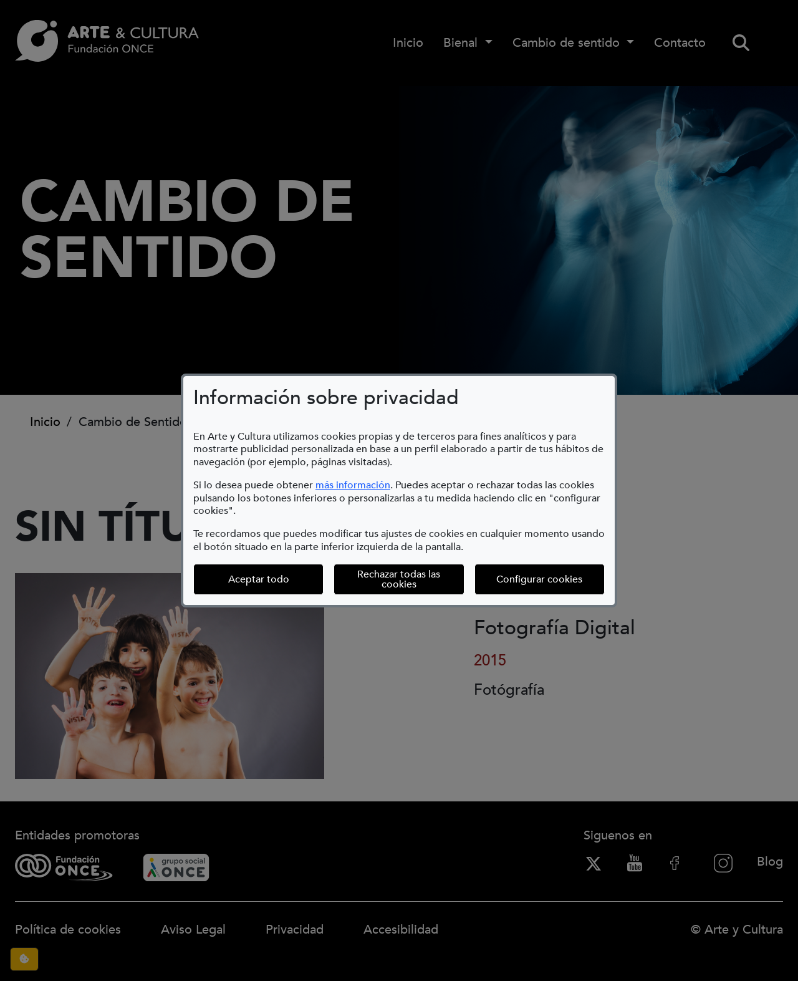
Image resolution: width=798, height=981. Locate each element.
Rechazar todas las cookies (398, 579)
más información (352, 485)
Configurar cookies (550, 579)
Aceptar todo (258, 579)
